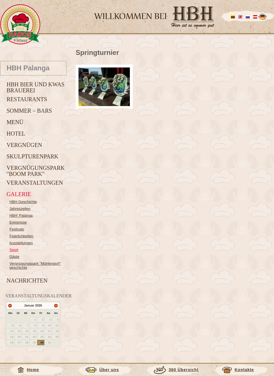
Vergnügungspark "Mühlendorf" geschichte (35, 265)
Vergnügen (24, 145)
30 (41, 342)
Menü (15, 122)
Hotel (16, 133)
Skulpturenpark (33, 156)
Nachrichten (27, 280)
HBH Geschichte (23, 202)
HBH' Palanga (21, 215)
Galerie (19, 194)
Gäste (14, 256)
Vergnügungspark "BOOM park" (36, 171)
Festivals (16, 229)
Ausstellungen (21, 243)
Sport (13, 250)
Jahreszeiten (20, 208)
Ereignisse (18, 222)
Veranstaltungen (35, 183)
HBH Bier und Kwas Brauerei (36, 87)
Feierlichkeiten (21, 236)
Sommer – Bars (29, 111)
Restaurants (27, 99)
